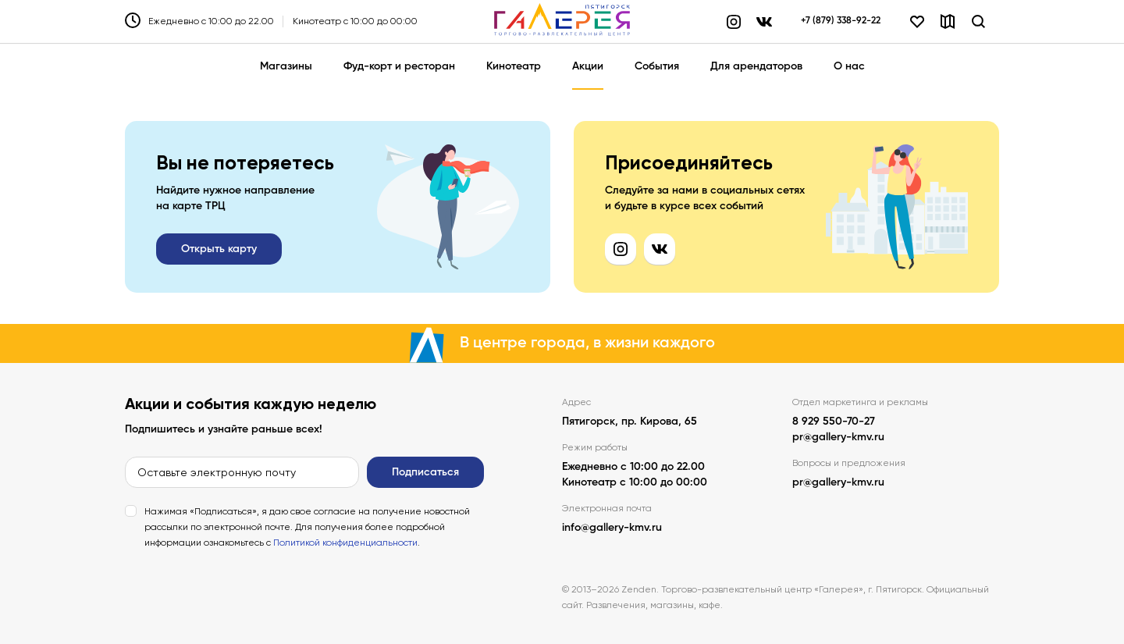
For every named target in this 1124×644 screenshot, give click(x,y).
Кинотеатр (513, 66)
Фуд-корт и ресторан (399, 66)
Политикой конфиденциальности (345, 542)
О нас (849, 66)
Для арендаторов (756, 66)
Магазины (286, 66)
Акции (587, 66)
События (657, 66)
